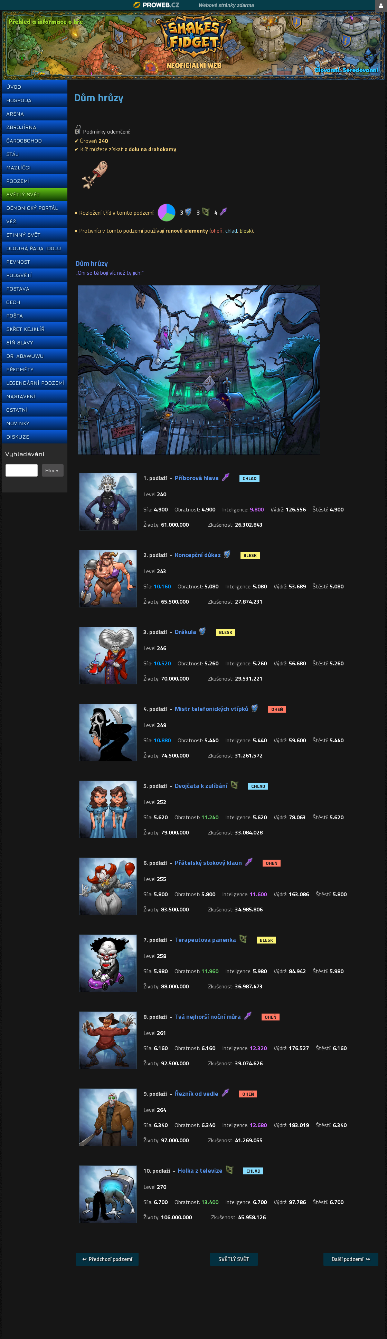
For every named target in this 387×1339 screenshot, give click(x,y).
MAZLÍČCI (18, 167)
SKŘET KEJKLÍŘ (25, 329)
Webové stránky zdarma (226, 5)
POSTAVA (17, 289)
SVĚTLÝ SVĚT (23, 194)
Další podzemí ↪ (351, 1259)
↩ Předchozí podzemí (107, 1259)
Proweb (156, 5)
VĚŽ (11, 221)
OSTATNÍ (17, 410)
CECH (13, 302)
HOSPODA (18, 100)
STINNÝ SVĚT (23, 235)
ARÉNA (15, 114)
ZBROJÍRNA (21, 127)
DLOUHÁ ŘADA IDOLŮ (33, 248)
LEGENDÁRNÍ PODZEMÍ (34, 383)
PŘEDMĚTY (20, 369)
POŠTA (14, 316)
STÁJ (12, 154)
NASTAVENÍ (21, 396)
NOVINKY (17, 423)
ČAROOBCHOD (24, 141)
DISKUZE (17, 437)
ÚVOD (13, 87)
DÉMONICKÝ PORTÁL (32, 208)
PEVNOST (18, 262)
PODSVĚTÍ (19, 275)
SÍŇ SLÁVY (19, 342)
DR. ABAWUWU (25, 356)
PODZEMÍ (18, 181)
